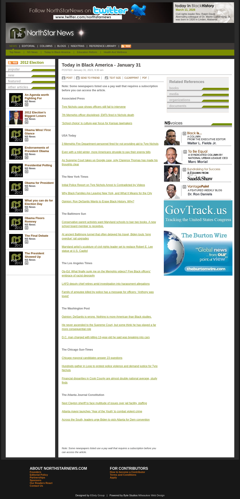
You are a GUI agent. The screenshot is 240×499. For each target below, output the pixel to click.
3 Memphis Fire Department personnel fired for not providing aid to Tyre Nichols (110, 143)
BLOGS (61, 46)
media (173, 94)
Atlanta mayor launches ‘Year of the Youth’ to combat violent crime (102, 411)
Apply (113, 477)
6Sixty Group (97, 495)
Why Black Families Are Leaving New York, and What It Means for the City (107, 193)
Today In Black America (57, 52)
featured (14, 81)
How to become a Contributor (127, 472)
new (11, 75)
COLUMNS (46, 46)
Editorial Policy (39, 474)
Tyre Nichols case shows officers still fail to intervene (94, 106)
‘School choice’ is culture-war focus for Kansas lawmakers (97, 123)
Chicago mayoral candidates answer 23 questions (92, 357)
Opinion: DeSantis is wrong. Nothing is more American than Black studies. (107, 316)
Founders (35, 472)
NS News (32, 52)
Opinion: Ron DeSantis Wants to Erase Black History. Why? (98, 201)
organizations (179, 100)
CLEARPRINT (131, 78)
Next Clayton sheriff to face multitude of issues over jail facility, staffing (104, 403)
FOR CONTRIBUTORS (129, 468)
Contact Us (36, 485)
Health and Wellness (115, 52)
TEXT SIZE (115, 78)
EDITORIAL (28, 46)
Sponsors (35, 480)
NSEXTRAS (77, 46)
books (174, 88)
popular (14, 69)
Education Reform (87, 52)
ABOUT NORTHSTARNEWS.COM (58, 468)
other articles (18, 87)
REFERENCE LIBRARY (103, 46)
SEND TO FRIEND (90, 78)
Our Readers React (41, 483)
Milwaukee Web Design (151, 495)
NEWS (13, 46)
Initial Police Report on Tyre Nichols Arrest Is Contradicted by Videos (103, 185)
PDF (144, 78)
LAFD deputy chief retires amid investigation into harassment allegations (106, 283)
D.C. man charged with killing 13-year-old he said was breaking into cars (106, 337)
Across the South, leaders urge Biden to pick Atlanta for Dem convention (106, 419)
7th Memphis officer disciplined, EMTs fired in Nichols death (98, 115)
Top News (14, 52)
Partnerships (37, 477)
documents (177, 106)
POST (69, 78)
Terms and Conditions (123, 474)
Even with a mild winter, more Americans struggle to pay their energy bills (106, 152)
